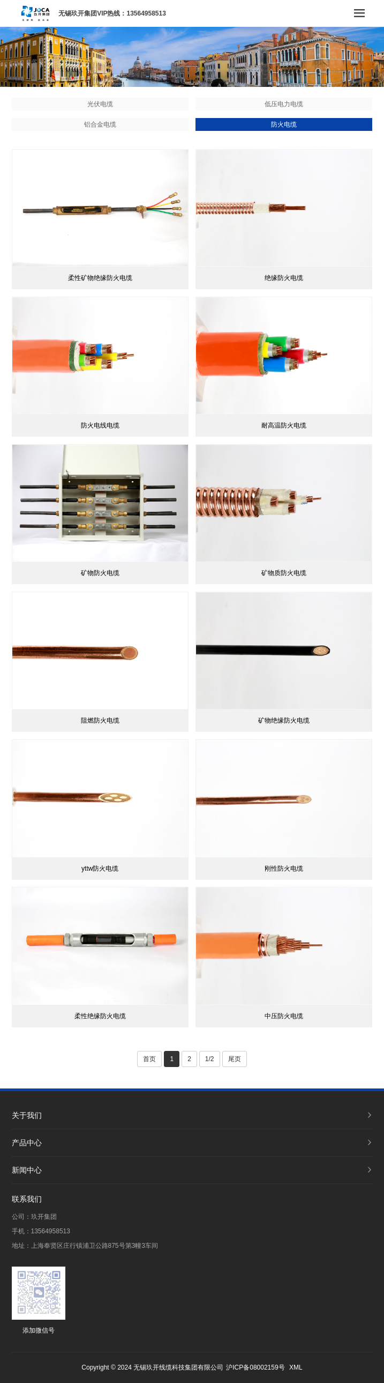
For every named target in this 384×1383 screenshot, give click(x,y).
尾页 (234, 1059)
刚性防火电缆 (284, 868)
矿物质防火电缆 (283, 573)
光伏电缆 (100, 104)
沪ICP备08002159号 (255, 1367)
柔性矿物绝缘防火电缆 (100, 278)
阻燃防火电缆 (100, 720)
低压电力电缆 (284, 104)
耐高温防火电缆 (283, 425)
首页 (149, 1059)
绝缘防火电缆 (284, 278)
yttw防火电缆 (99, 868)
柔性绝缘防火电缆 (100, 1016)
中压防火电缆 (284, 1016)
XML (296, 1367)
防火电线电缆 (100, 425)
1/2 (209, 1059)
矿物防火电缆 (100, 573)
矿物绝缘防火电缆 (284, 720)
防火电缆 (284, 124)
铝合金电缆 (100, 124)
